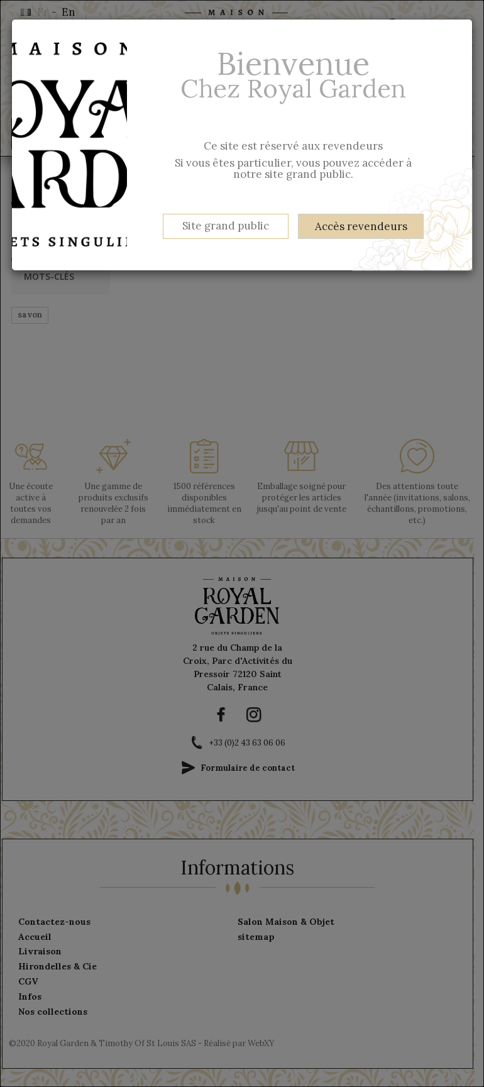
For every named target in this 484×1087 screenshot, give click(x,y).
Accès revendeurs (361, 226)
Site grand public (225, 226)
